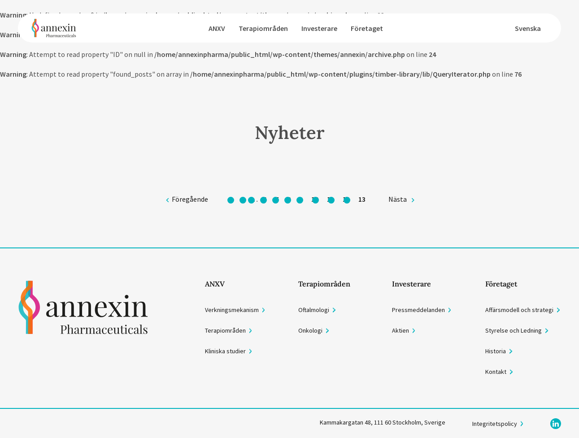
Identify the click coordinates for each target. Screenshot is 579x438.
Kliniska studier (225, 351)
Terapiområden (263, 28)
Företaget (367, 28)
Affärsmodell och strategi (519, 310)
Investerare (319, 28)
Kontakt (495, 372)
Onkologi (310, 330)
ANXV (217, 28)
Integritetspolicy (494, 424)
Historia (495, 351)
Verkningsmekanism (232, 310)
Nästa (397, 199)
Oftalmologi (313, 310)
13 (362, 199)
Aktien (400, 330)
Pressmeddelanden (418, 310)
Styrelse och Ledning (513, 330)
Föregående (190, 199)
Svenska (528, 28)
